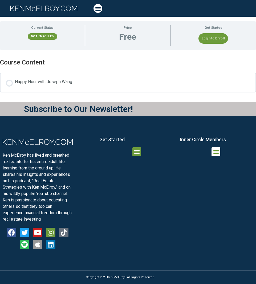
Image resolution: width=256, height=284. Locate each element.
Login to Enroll (213, 38)
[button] (98, 8)
